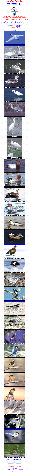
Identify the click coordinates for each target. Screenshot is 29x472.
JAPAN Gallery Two (14, 462)
